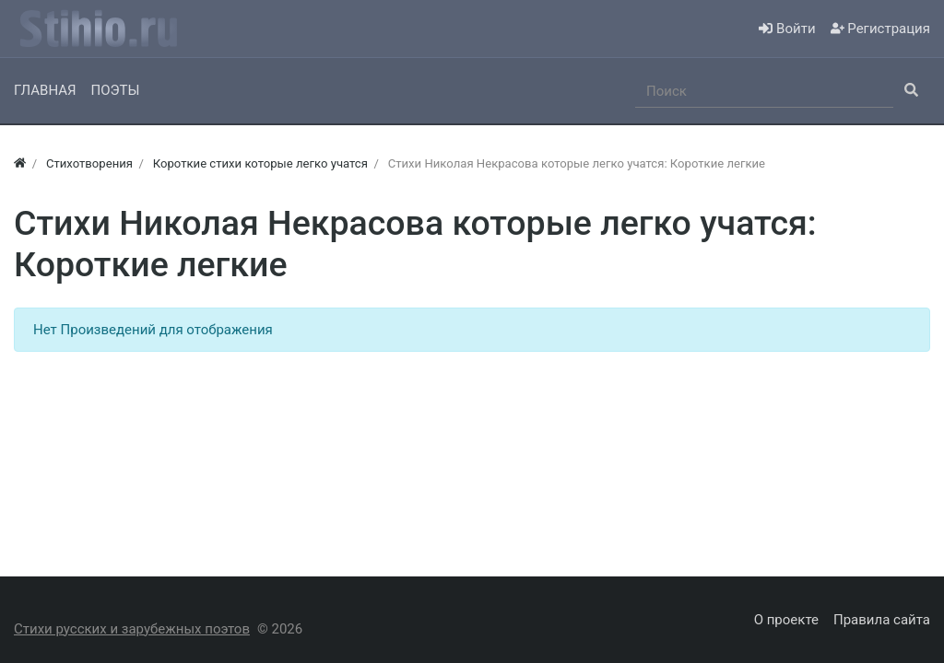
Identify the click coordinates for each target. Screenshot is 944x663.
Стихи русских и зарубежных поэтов (132, 629)
